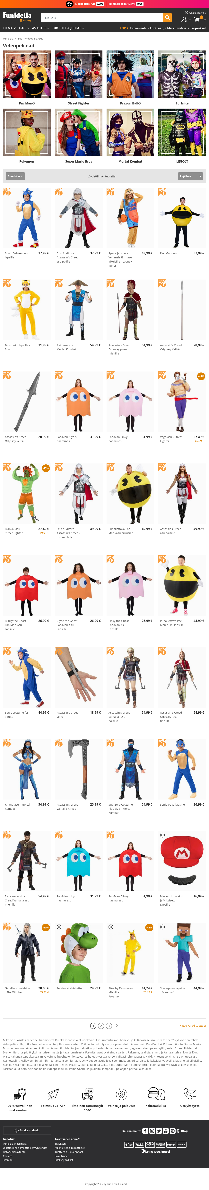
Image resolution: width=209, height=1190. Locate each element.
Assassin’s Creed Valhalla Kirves (67, 806)
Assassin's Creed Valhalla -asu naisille (119, 717)
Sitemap (8, 1160)
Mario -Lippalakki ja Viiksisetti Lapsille (171, 900)
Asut (22, 28)
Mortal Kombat (130, 161)
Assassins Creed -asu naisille (171, 531)
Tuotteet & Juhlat (66, 28)
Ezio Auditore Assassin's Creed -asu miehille (68, 533)
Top (123, 28)
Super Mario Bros (78, 161)
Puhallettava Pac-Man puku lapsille (172, 623)
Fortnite (182, 103)
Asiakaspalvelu (27, 1130)
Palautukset (62, 1156)
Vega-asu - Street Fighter (171, 439)
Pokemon (26, 161)
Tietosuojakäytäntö (14, 1152)
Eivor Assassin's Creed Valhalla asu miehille (17, 900)
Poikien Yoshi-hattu (69, 988)
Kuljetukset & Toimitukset (70, 1148)
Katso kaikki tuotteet (193, 1025)
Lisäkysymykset (64, 1160)
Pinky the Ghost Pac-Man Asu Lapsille (119, 625)
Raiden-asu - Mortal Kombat (66, 347)
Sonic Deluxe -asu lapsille (16, 255)
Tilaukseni (60, 1143)
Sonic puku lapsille (172, 804)
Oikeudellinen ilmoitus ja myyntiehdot (25, 1148)
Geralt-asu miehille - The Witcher (17, 990)
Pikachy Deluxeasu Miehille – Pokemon (121, 992)
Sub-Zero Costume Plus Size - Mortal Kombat (121, 809)
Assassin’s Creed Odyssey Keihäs (171, 347)
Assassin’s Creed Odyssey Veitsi (16, 439)
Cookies (7, 1156)
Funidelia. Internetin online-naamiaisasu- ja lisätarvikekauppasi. (17, 17)
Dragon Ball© (130, 103)
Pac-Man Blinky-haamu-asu (119, 898)
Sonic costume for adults (16, 715)
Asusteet (39, 28)
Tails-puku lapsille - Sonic (17, 347)
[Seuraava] (117, 1026)
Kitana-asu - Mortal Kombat (17, 806)
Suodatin (14, 176)
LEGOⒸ (182, 161)
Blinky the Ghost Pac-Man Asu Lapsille (15, 625)
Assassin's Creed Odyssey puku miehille (119, 349)
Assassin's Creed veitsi (68, 715)
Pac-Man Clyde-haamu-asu (67, 439)
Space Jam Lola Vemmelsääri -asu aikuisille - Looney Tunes (120, 259)
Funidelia (8, 38)
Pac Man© (27, 103)
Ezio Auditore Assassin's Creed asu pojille (68, 257)
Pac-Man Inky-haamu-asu (66, 898)
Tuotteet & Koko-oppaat (69, 1152)
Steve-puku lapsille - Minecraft (172, 990)
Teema (8, 28)
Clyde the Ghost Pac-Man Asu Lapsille (67, 625)
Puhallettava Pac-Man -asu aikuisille (121, 531)
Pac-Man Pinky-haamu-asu (118, 439)
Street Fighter (78, 103)
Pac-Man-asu (168, 253)
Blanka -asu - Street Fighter (14, 531)
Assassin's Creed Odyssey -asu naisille (171, 717)
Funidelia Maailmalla (15, 1143)
